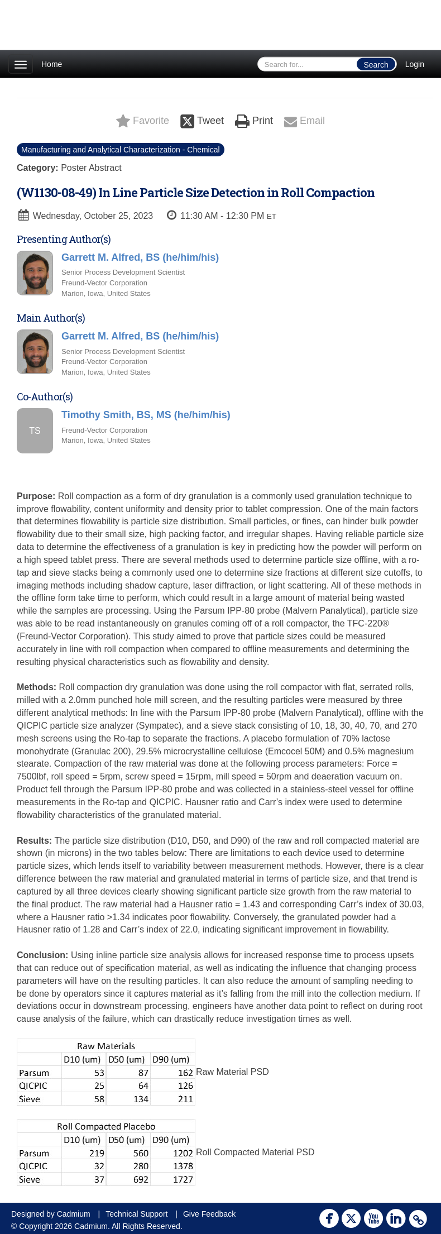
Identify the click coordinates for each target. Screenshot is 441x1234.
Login (414, 64)
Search (375, 64)
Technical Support (136, 1213)
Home (51, 64)
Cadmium (73, 1213)
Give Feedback (209, 1213)
